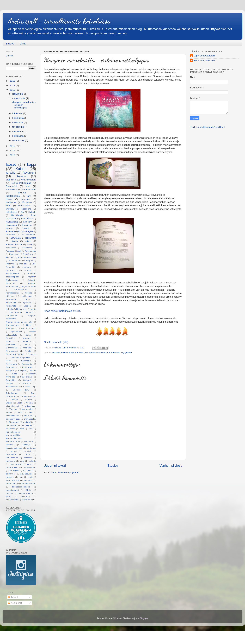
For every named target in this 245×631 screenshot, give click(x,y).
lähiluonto (10, 461)
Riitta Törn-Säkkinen (204, 60)
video (8, 496)
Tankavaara (30, 238)
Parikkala (10, 231)
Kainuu (64, 352)
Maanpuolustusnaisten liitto (19, 322)
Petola (28, 351)
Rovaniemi (29, 172)
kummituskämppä (14, 448)
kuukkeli (27, 451)
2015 (13, 146)
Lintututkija (21, 309)
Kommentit (15, 603)
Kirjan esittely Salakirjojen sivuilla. (62, 311)
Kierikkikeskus (13, 293)
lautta (27, 454)
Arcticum (10, 251)
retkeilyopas (11, 212)
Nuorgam (27, 338)
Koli (28, 299)
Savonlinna (11, 189)
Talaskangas (12, 393)
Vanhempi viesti (171, 465)
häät (22, 429)
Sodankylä (26, 209)
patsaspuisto (30, 467)
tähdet (28, 490)
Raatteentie (27, 364)
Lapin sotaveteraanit (204, 55)
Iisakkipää (28, 260)
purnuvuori (11, 474)
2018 (13, 81)
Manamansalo (12, 325)
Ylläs (29, 412)
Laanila (27, 306)
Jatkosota (25, 199)
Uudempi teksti (55, 465)
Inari (28, 186)
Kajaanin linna (29, 286)
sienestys (28, 480)
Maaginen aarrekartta (96, 352)
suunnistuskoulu (28, 484)
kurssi (14, 451)
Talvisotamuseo (28, 234)
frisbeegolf (14, 422)
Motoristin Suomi (28, 328)
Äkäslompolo (12, 500)
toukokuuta (18, 127)
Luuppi (29, 312)
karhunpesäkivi (13, 435)
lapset (11, 164)
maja (22, 461)
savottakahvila (12, 480)
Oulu (27, 345)
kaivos (28, 241)
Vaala (19, 403)
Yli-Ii (20, 412)
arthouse (28, 416)
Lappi (31, 164)
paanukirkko (11, 467)
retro (21, 477)
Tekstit (13, 597)
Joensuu (26, 267)
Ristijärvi (22, 370)
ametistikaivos (12, 416)
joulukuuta (17, 94)
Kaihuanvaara (12, 273)
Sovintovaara (12, 387)
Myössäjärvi (16, 332)
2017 (13, 85)
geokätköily (28, 422)
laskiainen (11, 454)
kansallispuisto (13, 432)
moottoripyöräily (16, 464)
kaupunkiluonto (13, 441)
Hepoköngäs (17, 215)
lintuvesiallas (12, 458)
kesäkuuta (18, 122)
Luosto (33, 309)
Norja (28, 335)
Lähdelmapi (11, 316)
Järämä (27, 270)
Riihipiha (10, 370)
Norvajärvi (10, 338)
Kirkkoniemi (11, 296)
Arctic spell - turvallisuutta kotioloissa (59, 21)
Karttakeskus (12, 222)
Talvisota (21, 192)
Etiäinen (10, 257)
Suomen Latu (21, 390)
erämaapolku (30, 419)
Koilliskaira (27, 296)
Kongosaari (11, 225)
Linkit (23, 43)
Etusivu (10, 43)
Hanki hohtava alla (27, 257)
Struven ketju (29, 387)
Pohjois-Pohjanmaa (21, 183)
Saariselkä (11, 186)
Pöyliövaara (11, 364)
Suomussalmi (29, 189)
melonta (32, 461)
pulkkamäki (28, 471)
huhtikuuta (17, 131)
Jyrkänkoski (11, 270)
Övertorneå (26, 500)
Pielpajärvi (11, 354)
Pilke (21, 354)
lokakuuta (17, 113)
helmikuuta (18, 136)
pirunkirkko (14, 471)
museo (30, 464)
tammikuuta (18, 140)
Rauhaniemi (11, 367)
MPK (8, 205)
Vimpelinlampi (12, 406)
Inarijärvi (23, 264)
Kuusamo (27, 202)
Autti (19, 251)
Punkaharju (25, 361)
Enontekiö (14, 254)
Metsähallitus (24, 205)
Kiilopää (28, 293)
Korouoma (27, 225)
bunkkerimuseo (13, 419)
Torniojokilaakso (28, 396)
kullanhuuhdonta (14, 244)
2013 (13, 155)
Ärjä (22, 212)
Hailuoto (32, 212)
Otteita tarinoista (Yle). (56, 342)
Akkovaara (27, 248)
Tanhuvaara (15, 238)
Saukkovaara (26, 377)
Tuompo (14, 400)
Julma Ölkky (27, 218)
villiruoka (25, 496)
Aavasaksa (11, 248)
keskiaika (28, 441)
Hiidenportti (14, 260)
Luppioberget (15, 312)
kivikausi (10, 445)
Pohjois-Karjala (25, 231)
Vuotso (9, 412)
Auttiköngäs (30, 251)
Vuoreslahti (27, 409)
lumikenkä (27, 458)
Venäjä (29, 403)
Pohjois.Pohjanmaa (21, 357)
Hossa (9, 199)
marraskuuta (19, 98)
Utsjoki (9, 403)
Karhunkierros (21, 290)
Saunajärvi (11, 380)
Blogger (144, 618)
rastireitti (10, 477)
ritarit (30, 477)
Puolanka (10, 234)
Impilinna (10, 264)
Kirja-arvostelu (76, 352)
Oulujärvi (10, 209)
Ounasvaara (11, 348)
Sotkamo (27, 383)
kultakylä (26, 445)
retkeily (10, 172)
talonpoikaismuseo (21, 487)
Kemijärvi (27, 222)
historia (56, 352)
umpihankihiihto (25, 493)
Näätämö (10, 341)
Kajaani (21, 176)
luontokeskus (13, 196)
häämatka (10, 429)
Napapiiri (26, 228)
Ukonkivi (28, 400)
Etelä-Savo (28, 254)
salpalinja (11, 179)
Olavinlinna (26, 341)
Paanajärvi (27, 348)
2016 (13, 90)
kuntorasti (31, 448)
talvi (29, 196)
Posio (8, 361)
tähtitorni (10, 493)
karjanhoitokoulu (14, 438)
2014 (13, 150)
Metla (28, 325)
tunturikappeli (12, 490)
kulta (29, 244)
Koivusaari (11, 299)
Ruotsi (14, 374)
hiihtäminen (27, 425)
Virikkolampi (30, 406)
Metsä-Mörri (11, 328)
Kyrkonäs (27, 303)
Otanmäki (10, 345)
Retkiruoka (27, 367)
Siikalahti (10, 383)
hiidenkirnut (11, 425)
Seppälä (27, 380)
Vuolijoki (13, 409)
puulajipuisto (26, 474)
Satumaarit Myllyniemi (120, 352)
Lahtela (9, 309)
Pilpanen (32, 354)
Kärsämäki (11, 306)
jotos (30, 429)
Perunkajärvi (12, 351)
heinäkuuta (18, 118)
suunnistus (11, 484)
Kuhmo (9, 228)
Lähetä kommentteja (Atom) (64, 472)
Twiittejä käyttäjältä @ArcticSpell (207, 127)
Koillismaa (11, 202)
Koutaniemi (11, 303)
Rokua (33, 370)
